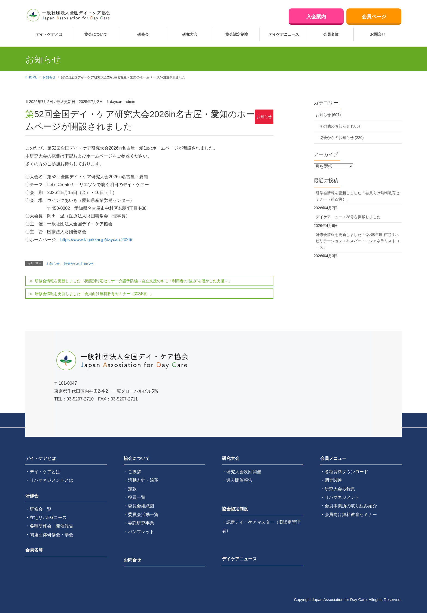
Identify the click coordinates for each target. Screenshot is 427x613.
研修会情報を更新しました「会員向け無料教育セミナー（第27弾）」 (357, 196)
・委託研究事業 (139, 523)
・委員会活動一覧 (141, 514)
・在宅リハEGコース (45, 517)
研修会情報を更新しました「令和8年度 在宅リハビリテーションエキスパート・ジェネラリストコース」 (357, 240)
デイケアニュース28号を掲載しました (348, 217)
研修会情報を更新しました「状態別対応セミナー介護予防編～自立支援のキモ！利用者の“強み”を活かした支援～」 (133, 281)
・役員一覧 (134, 497)
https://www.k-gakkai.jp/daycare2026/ (96, 239)
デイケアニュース (239, 559)
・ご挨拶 (132, 471)
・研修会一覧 (38, 509)
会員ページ (374, 16)
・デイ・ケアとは (42, 471)
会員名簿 (34, 550)
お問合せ (132, 560)
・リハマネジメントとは (49, 480)
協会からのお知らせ (78, 264)
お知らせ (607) (328, 115)
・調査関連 (331, 480)
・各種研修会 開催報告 (49, 526)
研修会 (31, 495)
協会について (137, 458)
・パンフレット (139, 531)
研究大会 (230, 458)
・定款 (130, 489)
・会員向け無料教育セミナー (348, 514)
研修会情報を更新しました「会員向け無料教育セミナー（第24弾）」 (94, 294)
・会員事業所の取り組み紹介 (348, 505)
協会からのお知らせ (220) (341, 137)
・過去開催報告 (237, 480)
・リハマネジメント (339, 497)
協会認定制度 (235, 508)
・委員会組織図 (139, 505)
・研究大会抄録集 (337, 489)
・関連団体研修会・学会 (49, 534)
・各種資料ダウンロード (344, 471)
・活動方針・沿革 (141, 480)
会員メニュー (333, 458)
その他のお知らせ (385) (339, 126)
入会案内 (316, 16)
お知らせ (264, 116)
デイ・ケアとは (40, 458)
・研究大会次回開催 (241, 471)
